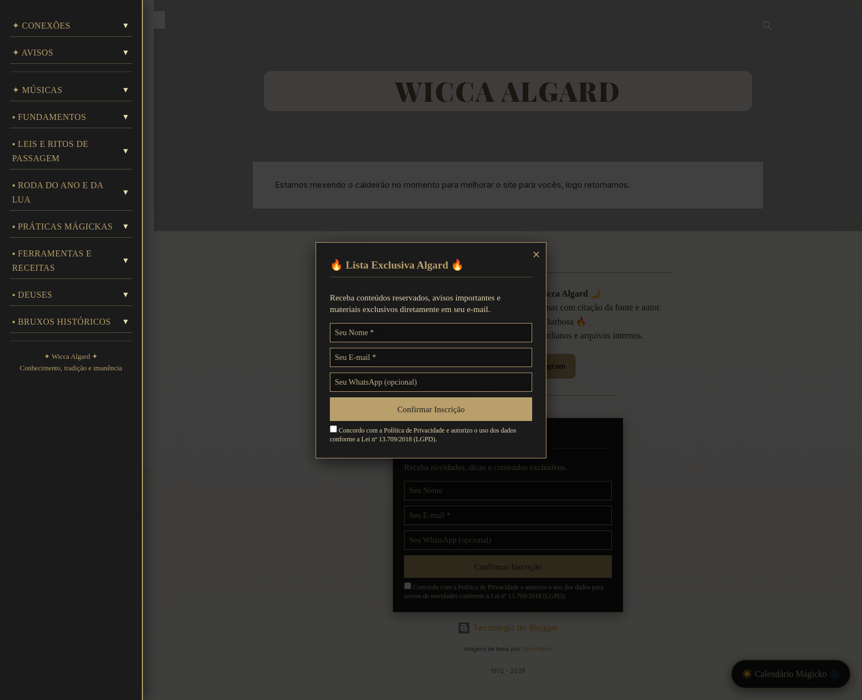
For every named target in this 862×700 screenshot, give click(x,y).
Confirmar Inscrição (431, 409)
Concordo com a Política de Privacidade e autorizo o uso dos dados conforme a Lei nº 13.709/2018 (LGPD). (423, 434)
